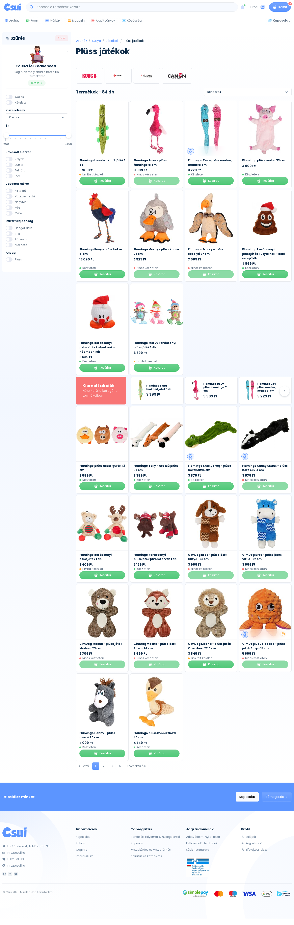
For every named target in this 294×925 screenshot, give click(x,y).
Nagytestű (22, 202)
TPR (17, 234)
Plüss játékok (134, 40)
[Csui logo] (12, 7)
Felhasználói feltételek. (202, 843)
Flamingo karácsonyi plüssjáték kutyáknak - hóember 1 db (97, 347)
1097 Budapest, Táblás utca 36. (26, 846)
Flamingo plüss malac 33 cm (263, 160)
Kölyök (19, 159)
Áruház (81, 40)
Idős (18, 176)
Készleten (21, 103)
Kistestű (20, 191)
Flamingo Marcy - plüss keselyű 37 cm (205, 251)
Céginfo (81, 850)
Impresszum (84, 856)
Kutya (96, 40)
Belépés (249, 837)
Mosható (21, 245)
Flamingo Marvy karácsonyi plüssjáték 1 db (155, 345)
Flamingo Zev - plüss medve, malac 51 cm (267, 387)
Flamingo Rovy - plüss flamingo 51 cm (215, 387)
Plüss (18, 259)
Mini (17, 208)
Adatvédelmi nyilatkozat (203, 837)
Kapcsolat (247, 796)
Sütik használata (197, 850)
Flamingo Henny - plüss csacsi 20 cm (97, 735)
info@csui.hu (13, 853)
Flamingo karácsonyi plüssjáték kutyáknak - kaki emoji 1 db (263, 253)
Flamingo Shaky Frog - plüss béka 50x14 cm (209, 468)
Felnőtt (20, 170)
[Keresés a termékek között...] (134, 7)
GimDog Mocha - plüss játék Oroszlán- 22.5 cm (209, 646)
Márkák (52, 20)
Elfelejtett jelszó (254, 850)
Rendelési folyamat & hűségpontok (156, 837)
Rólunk (80, 843)
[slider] (6, 135)
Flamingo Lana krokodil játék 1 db (158, 387)
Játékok (112, 40)
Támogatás (276, 796)
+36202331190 (14, 859)
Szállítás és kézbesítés (146, 856)
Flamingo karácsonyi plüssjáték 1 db (95, 557)
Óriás (18, 213)
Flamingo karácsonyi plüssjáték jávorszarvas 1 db (155, 557)
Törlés (61, 38)
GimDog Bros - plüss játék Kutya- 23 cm (208, 557)
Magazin (76, 20)
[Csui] (14, 832)
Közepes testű (25, 196)
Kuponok (137, 843)
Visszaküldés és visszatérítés (151, 850)
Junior (19, 165)
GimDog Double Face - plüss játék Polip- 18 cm (263, 646)
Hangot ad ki (23, 228)
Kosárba (102, 181)
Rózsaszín (21, 239)
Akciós (19, 97)
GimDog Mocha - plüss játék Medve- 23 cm (100, 646)
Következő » (136, 766)
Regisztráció (252, 843)
